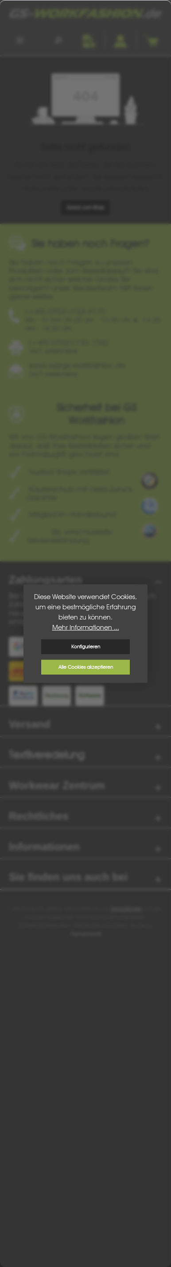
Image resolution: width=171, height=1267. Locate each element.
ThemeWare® (85, 934)
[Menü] (20, 40)
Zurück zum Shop (85, 207)
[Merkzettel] (89, 40)
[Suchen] (58, 40)
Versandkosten (126, 909)
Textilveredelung (47, 754)
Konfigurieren (85, 646)
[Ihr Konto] (120, 40)
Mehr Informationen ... (85, 627)
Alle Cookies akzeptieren (85, 667)
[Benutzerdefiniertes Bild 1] (149, 481)
